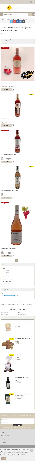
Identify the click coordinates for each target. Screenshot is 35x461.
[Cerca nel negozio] (17, 14)
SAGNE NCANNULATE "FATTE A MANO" (23, 322)
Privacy (13, 455)
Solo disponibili (6, 40)
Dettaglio (6, 89)
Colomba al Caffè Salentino (22, 338)
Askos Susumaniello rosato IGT (8, 248)
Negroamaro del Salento (21, 377)
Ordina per (14, 40)
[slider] (4, 295)
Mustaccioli (18, 354)
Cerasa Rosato (4, 82)
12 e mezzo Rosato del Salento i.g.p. (9, 190)
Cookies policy (19, 455)
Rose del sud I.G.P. (5, 118)
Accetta (3, 458)
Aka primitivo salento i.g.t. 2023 (8, 154)
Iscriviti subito (17, 425)
